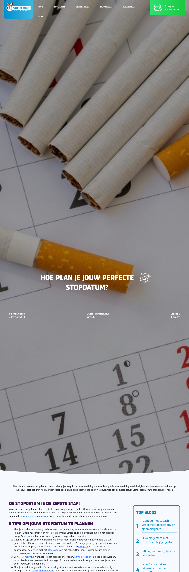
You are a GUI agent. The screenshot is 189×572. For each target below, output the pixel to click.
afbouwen (53, 549)
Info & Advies (59, 6)
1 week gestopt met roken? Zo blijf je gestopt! (159, 540)
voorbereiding (28, 516)
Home (40, 6)
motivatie (44, 516)
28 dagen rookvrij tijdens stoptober (159, 553)
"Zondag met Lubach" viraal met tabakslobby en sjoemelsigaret (158, 525)
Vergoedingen (129, 6)
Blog (40, 16)
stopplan (83, 546)
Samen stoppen (82, 556)
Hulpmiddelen (106, 6)
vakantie (29, 536)
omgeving (28, 556)
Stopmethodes (82, 6)
